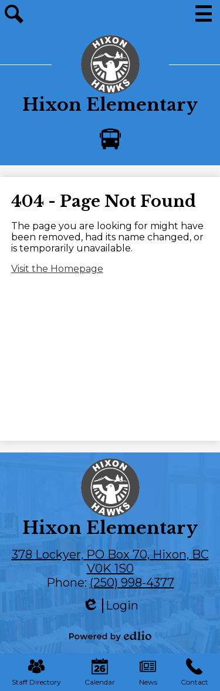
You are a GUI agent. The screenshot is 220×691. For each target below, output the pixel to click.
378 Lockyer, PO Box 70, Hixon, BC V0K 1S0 (110, 561)
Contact (194, 672)
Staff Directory (36, 672)
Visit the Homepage (57, 268)
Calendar (99, 672)
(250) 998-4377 (132, 583)
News (148, 672)
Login (110, 605)
